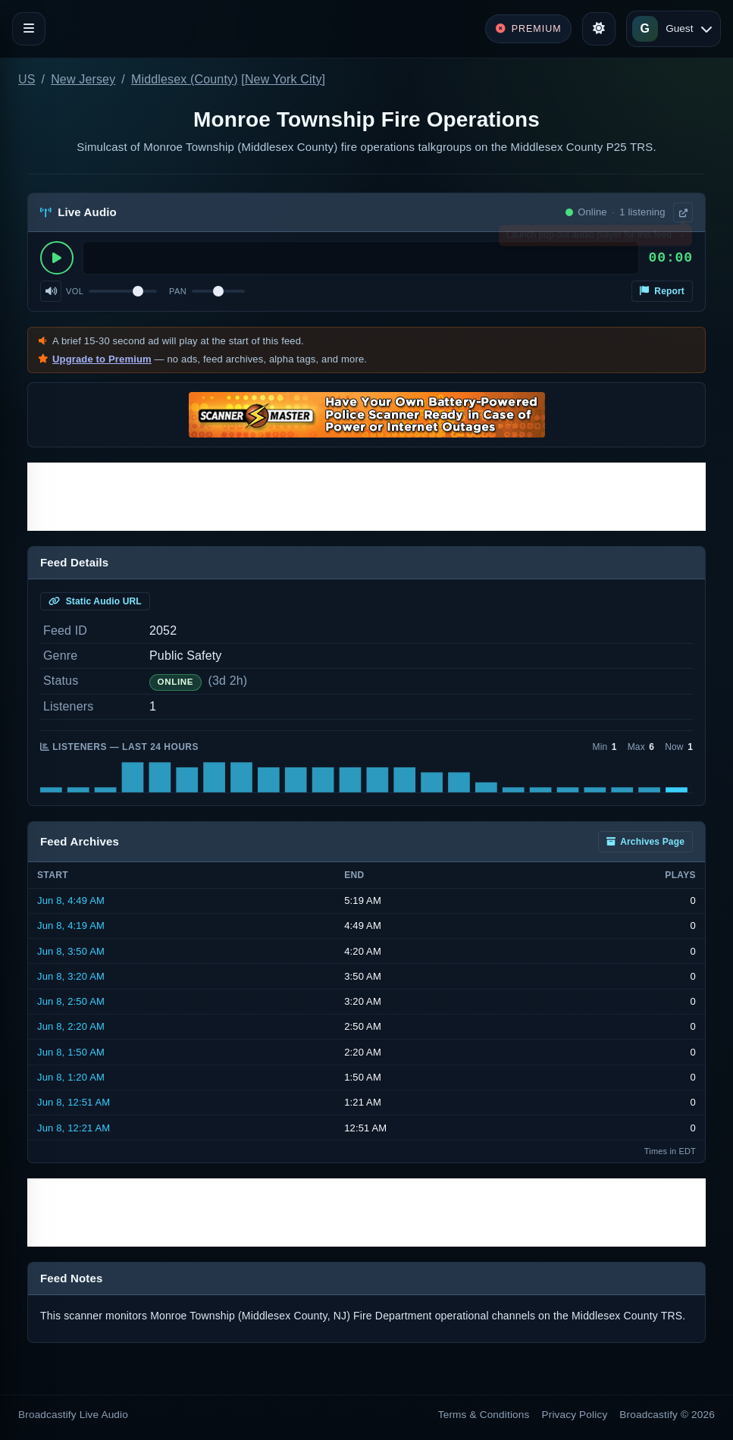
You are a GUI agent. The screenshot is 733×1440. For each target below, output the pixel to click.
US (27, 79)
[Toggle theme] (599, 28)
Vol (74, 291)
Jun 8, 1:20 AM (71, 1077)
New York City (283, 79)
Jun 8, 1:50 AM (71, 1052)
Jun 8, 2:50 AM (71, 1001)
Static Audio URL (95, 601)
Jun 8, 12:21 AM (73, 1128)
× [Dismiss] (681, 238)
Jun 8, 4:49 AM (71, 900)
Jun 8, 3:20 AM (71, 976)
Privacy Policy (575, 1414)
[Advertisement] (366, 497)
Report (662, 291)
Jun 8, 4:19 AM (71, 925)
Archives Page (645, 841)
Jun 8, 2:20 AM (71, 1026)
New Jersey (83, 79)
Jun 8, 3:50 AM (71, 951)
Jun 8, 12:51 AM (73, 1102)
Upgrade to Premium (102, 359)
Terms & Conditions (484, 1414)
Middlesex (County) (184, 79)
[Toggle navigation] (28, 28)
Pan (177, 291)
